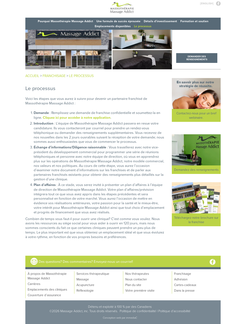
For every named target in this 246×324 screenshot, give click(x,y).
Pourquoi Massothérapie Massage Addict (65, 21)
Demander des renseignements (196, 58)
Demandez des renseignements (196, 169)
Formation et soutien (194, 21)
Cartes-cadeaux (185, 284)
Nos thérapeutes (137, 273)
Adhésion (180, 279)
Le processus (142, 26)
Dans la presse (184, 290)
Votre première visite (140, 290)
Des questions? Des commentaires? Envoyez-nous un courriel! (86, 261)
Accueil (32, 75)
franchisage (54, 75)
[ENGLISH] (207, 3)
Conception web (112, 317)
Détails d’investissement (160, 21)
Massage (82, 279)
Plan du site (133, 284)
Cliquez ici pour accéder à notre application (77, 117)
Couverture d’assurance (44, 295)
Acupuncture (85, 284)
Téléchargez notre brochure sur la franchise (196, 219)
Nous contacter (136, 279)
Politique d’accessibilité (174, 311)
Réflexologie (85, 290)
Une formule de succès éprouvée (118, 21)
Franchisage (182, 273)
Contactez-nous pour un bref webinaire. (196, 115)
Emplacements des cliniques (47, 289)
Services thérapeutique (92, 273)
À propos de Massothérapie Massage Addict (47, 275)
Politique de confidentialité (138, 311)
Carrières (34, 283)
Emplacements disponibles (113, 26)
